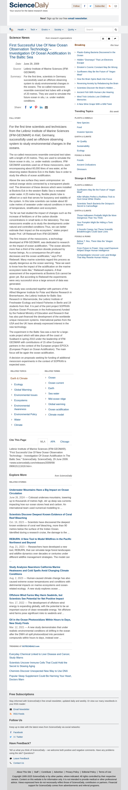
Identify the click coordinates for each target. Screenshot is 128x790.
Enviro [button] (46, 29)
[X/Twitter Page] (90, 6)
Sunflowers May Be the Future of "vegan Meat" (96, 191)
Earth (51, 388)
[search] (116, 29)
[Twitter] (31, 107)
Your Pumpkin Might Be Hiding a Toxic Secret (95, 223)
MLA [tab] (42, 441)
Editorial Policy (89, 772)
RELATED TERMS (52, 371)
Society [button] (58, 29)
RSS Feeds (18, 714)
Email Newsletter (21, 709)
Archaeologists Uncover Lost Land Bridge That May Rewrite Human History (96, 256)
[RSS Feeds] (110, 6)
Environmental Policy (25, 414)
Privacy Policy (72, 772)
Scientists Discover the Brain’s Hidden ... (96, 88)
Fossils (80, 160)
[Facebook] (25, 107)
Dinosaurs (82, 169)
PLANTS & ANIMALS (84, 118)
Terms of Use (105, 772)
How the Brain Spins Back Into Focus (94, 79)
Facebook (18, 732)
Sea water (53, 393)
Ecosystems (20, 400)
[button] (104, 38)
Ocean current (56, 383)
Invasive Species (85, 132)
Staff (36, 772)
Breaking (80, 45)
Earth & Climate (19, 378)
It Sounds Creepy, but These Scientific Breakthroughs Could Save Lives (95, 230)
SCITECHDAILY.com (30, 646)
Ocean (52, 377)
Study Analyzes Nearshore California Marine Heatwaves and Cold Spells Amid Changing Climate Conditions (39, 570)
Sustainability (83, 146)
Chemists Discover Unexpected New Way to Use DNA (38, 671)
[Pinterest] (36, 107)
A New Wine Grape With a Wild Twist (94, 104)
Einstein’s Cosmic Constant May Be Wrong (97, 67)
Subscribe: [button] (100, 6)
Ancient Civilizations (86, 165)
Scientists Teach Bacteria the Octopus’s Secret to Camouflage (95, 204)
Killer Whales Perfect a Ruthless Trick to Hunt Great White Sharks (96, 198)
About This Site (24, 772)
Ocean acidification (58, 409)
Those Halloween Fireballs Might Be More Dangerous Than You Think (96, 216)
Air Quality (82, 141)
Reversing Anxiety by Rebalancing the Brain (97, 83)
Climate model (56, 414)
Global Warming (23, 389)
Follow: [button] (76, 6)
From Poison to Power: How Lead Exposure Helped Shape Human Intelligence (97, 249)
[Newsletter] (116, 6)
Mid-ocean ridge (57, 399)
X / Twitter (18, 737)
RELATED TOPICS (18, 371)
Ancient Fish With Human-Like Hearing (95, 92)
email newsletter (77, 18)
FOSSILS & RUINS (82, 155)
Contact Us (18, 763)
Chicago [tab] (64, 441)
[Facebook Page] (85, 6)
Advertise (58, 772)
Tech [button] (34, 29)
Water (17, 419)
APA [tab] (52, 441)
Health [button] (22, 29)
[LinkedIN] (41, 107)
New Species (83, 123)
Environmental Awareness (22, 407)
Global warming (56, 404)
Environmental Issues (26, 395)
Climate (18, 425)
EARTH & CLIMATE (83, 137)
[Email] (46, 107)
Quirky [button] (72, 29)
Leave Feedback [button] (21, 758)
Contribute (46, 772)
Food (79, 127)
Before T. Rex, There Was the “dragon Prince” (95, 242)
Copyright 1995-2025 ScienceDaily (28, 776)
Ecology (18, 384)
